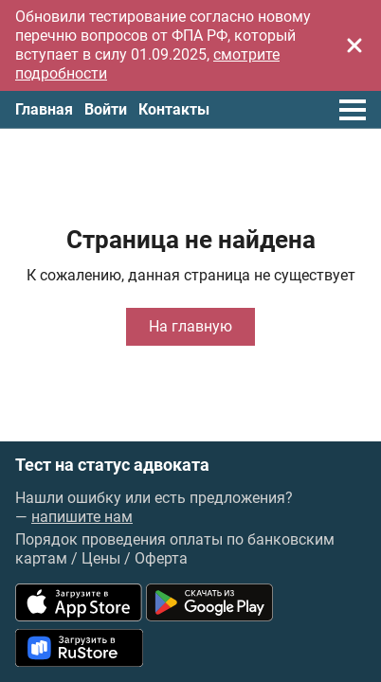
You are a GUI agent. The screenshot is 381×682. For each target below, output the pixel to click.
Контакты (173, 109)
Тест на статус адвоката (112, 465)
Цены (101, 558)
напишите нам (82, 517)
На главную (190, 326)
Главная (44, 109)
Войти (105, 109)
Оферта (161, 558)
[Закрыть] (354, 45)
